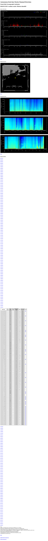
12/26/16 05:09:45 (3, 335)
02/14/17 (1, 508)
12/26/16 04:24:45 (3, 331)
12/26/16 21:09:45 (3, 411)
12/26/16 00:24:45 (3, 312)
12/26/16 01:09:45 (3, 315)
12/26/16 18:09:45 (3, 396)
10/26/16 (1, 206)
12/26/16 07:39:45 (3, 347)
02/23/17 (1, 523)
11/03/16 (1, 220)
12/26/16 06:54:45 (3, 343)
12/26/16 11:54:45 (3, 367)
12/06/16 (1, 275)
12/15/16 (1, 290)
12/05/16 (1, 273)
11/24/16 (1, 255)
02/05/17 (1, 493)
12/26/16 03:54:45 (3, 329)
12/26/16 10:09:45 (3, 359)
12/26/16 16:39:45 (3, 389)
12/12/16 (1, 285)
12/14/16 (1, 288)
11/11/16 (1, 233)
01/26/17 (1, 476)
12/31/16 (1, 433)
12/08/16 (1, 278)
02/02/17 (1, 488)
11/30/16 (1, 265)
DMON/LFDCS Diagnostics (4, 537)
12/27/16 (1, 426)
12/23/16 (1, 303)
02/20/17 (1, 518)
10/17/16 (1, 191)
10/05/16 (1, 171)
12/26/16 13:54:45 (3, 376)
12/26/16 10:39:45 (3, 361)
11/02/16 (1, 218)
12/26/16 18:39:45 (3, 399)
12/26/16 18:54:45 (3, 400)
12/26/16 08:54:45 (3, 353)
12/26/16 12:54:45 (3, 371)
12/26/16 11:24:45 (3, 365)
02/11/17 (1, 503)
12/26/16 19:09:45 (3, 401)
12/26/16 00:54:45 (3, 314)
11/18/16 (1, 245)
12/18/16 (1, 295)
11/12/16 (1, 235)
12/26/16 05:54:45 (3, 338)
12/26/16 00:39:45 (3, 313)
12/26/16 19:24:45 (3, 402)
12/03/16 (1, 270)
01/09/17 (1, 448)
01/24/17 (1, 473)
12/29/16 (1, 429)
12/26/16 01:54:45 (3, 319)
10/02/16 (1, 166)
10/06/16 (1, 173)
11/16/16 (1, 241)
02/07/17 (1, 496)
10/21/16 (1, 198)
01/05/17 (1, 441)
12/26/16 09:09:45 (3, 354)
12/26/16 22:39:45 (3, 418)
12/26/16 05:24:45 (3, 336)
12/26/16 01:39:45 (3, 318)
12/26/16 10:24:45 (3, 360)
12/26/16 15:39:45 (3, 384)
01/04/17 (1, 439)
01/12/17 (1, 453)
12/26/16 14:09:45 (3, 377)
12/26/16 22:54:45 (3, 419)
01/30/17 (1, 483)
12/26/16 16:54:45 (3, 390)
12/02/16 (1, 268)
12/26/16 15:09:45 (3, 382)
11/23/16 (1, 253)
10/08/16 (1, 176)
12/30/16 (1, 431)
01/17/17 (1, 461)
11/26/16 (1, 258)
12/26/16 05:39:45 (3, 337)
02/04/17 (1, 491)
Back (1, 59)
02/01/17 (1, 486)
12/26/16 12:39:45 (3, 370)
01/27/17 (1, 478)
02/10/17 (1, 501)
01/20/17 (1, 466)
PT (25, 315)
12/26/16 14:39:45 (3, 379)
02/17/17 (1, 513)
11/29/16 (1, 263)
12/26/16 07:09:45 (3, 344)
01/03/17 (1, 438)
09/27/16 (1, 158)
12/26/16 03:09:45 (3, 325)
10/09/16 (1, 178)
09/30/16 (1, 163)
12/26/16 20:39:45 (3, 408)
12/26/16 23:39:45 (3, 423)
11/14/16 (1, 238)
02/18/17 (1, 515)
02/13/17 (1, 506)
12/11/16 (1, 283)
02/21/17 (1, 520)
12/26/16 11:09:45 (3, 364)
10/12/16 (1, 183)
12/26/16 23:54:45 (3, 424)
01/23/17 (1, 471)
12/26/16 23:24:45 (3, 422)
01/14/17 (1, 456)
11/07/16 (1, 226)
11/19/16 (1, 246)
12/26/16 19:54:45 (3, 405)
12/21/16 (1, 300)
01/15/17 (1, 458)
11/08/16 (1, 228)
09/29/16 (1, 161)
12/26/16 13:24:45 (3, 373)
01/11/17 (1, 451)
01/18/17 (1, 463)
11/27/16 (1, 260)
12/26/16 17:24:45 (3, 393)
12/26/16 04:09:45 (3, 330)
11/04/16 (1, 221)
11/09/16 (1, 230)
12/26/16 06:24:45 (3, 341)
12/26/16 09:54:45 (3, 358)
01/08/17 (1, 446)
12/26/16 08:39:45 (3, 352)
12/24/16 (1, 305)
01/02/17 (1, 436)
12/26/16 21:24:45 (3, 412)
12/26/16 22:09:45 (3, 416)
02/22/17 (1, 521)
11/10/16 (1, 231)
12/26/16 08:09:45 (3, 349)
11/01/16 (1, 216)
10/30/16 (1, 213)
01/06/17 (1, 443)
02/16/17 (1, 511)
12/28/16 (1, 428)
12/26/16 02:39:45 (3, 323)
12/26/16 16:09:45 (3, 387)
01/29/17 (1, 481)
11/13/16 (1, 236)
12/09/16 (1, 280)
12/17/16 (1, 293)
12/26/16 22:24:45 (3, 417)
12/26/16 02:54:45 (3, 324)
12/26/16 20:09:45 (3, 406)
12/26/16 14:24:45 (3, 378)
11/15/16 (1, 240)
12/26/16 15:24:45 (3, 383)
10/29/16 (1, 211)
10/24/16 (1, 203)
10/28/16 (1, 210)
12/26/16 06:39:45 (3, 342)
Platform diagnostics (3, 539)
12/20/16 (1, 298)
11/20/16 (1, 248)
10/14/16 (1, 186)
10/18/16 (1, 193)
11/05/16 (1, 223)
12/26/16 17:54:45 (3, 395)
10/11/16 (1, 181)
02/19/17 (1, 516)
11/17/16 (1, 243)
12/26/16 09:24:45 (3, 355)
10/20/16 (1, 196)
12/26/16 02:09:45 (3, 320)
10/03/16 (1, 168)
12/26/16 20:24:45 (3, 407)
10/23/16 (1, 201)
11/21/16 (1, 250)
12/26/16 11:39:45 (3, 366)
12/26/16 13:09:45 (3, 372)
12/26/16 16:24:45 (3, 388)
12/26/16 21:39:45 (3, 413)
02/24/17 (1, 525)
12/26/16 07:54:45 (3, 348)
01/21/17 (1, 468)
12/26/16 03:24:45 (3, 326)
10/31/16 (1, 215)
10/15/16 (1, 188)
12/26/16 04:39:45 (3, 332)
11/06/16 (1, 225)
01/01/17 (1, 434)
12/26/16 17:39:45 (3, 394)
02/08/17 (1, 498)
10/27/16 (1, 208)
